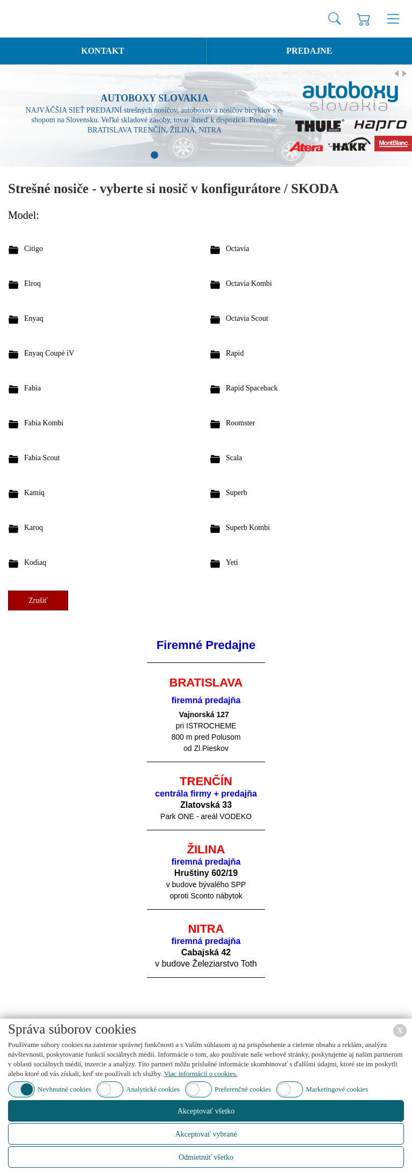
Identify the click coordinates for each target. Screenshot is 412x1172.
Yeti (232, 562)
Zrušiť (38, 600)
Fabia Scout (42, 458)
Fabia (32, 388)
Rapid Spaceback (252, 388)
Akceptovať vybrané (206, 1134)
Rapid (235, 353)
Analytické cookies (153, 1089)
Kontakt (102, 50)
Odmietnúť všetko (206, 1157)
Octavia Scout (247, 318)
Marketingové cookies (337, 1089)
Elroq (32, 283)
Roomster (240, 423)
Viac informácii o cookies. (200, 1074)
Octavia (237, 249)
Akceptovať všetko (206, 1111)
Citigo (33, 249)
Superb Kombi (248, 528)
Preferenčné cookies (243, 1089)
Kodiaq (35, 562)
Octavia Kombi (249, 283)
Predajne (309, 50)
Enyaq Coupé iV (49, 353)
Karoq (33, 528)
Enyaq (33, 318)
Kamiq (34, 493)
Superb (236, 493)
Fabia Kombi (44, 423)
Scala (234, 458)
